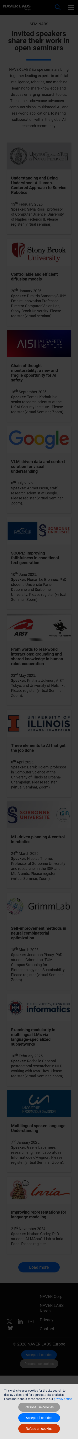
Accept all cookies (39, 1418)
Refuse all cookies (39, 1429)
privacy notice (63, 1399)
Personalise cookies (39, 1407)
